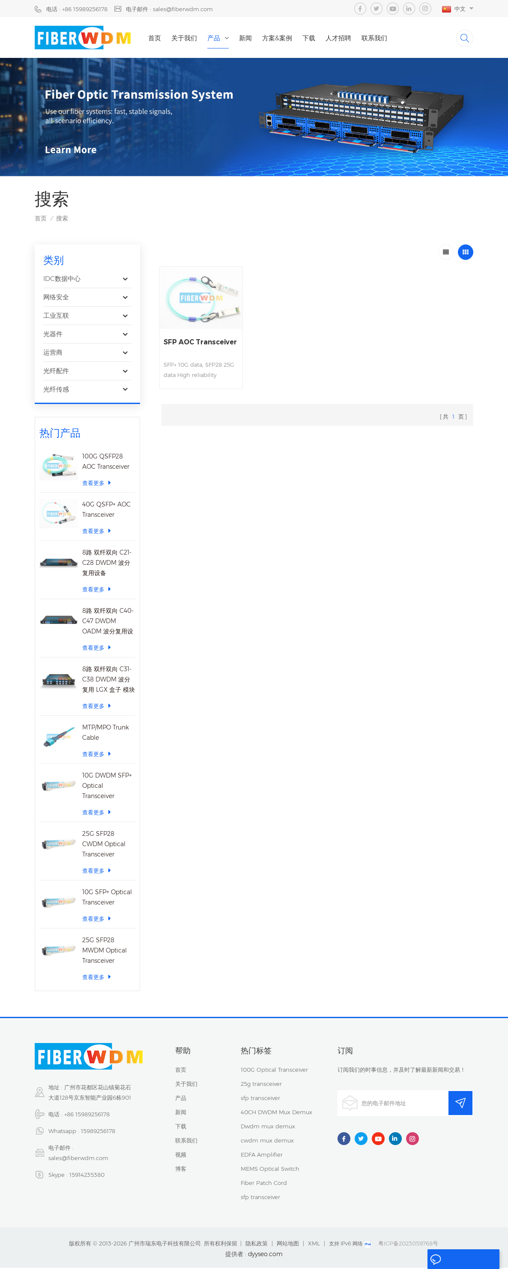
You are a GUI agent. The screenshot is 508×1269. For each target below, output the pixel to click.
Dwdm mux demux (268, 1127)
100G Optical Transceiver (274, 1070)
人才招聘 (343, 38)
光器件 (53, 335)
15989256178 (98, 1132)
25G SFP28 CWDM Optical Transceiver (104, 845)
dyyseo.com (265, 1255)
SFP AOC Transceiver (185, 343)
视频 (180, 1155)
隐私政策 (256, 1244)
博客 (180, 1170)
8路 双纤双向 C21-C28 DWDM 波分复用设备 (106, 564)
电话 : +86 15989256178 (77, 9)
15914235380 (87, 1176)
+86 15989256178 (87, 1115)
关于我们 (188, 38)
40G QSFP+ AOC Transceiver (106, 511)
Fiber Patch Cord (264, 1184)
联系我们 (378, 38)
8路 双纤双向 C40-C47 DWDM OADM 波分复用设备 (108, 623)
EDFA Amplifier (262, 1155)
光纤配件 (56, 372)
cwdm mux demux (267, 1141)
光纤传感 (56, 390)
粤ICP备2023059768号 (408, 1244)
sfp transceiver (260, 1099)
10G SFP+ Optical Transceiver (107, 898)
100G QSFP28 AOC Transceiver (105, 463)
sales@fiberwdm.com (78, 1159)
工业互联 (56, 317)
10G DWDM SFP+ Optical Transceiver (107, 787)
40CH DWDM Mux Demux (276, 1113)
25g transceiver (261, 1085)
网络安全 (56, 298)
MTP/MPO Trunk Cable (105, 734)
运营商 (53, 354)
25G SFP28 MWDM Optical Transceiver (104, 951)
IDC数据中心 (62, 280)
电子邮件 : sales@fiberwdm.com (169, 9)
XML (314, 1244)
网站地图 (288, 1244)
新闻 (249, 38)
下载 (313, 38)
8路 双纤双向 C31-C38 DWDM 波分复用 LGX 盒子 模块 (108, 680)
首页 (158, 38)
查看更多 (96, 484)
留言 (440, 1260)
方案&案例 (281, 38)
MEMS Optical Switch (270, 1170)
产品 (218, 38)
